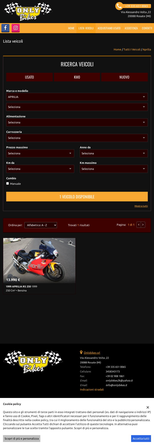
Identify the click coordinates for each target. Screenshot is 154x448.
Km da (10, 162)
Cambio (11, 178)
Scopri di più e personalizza (22, 438)
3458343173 (113, 371)
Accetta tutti (141, 438)
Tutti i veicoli (132, 49)
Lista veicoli (86, 28)
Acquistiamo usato (109, 28)
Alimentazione (15, 116)
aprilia (147, 49)
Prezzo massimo (17, 147)
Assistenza (131, 28)
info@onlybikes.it (116, 385)
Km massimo (88, 162)
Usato (29, 77)
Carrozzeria (14, 131)
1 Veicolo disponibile (77, 197)
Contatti (147, 28)
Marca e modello (17, 90)
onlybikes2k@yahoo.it (119, 380)
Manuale (15, 183)
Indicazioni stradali (92, 389)
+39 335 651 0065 (116, 366)
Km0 (77, 77)
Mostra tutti (141, 206)
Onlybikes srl (92, 352)
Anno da (85, 147)
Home (71, 28)
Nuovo (124, 77)
